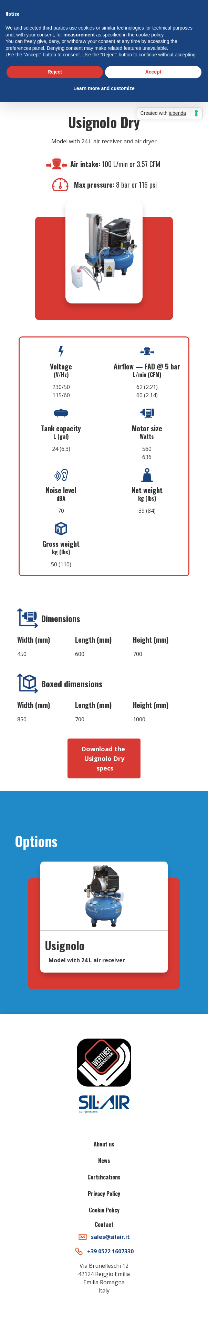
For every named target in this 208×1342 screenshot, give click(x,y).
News (104, 1160)
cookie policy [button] (149, 34)
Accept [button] (153, 72)
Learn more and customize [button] (103, 88)
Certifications (104, 1177)
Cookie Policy (104, 1210)
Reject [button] (55, 72)
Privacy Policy (104, 1193)
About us (104, 1144)
